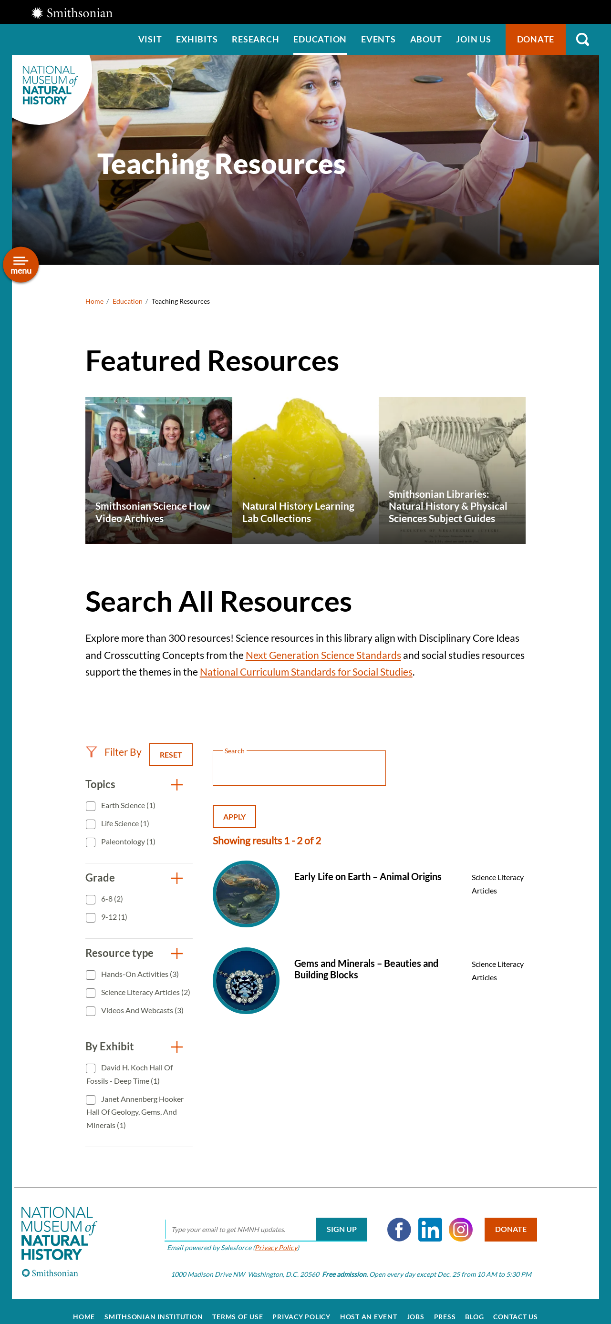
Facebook (392, 1219)
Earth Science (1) (127, 805)
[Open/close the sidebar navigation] (21, 265)
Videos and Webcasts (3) (142, 1010)
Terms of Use (237, 1306)
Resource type (119, 952)
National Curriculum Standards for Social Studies (306, 671)
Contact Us (515, 1306)
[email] (259, 1219)
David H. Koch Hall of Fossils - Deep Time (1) (129, 1074)
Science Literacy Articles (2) (145, 991)
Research (255, 39)
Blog (474, 1306)
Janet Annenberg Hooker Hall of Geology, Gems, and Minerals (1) (135, 1111)
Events (378, 39)
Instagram (454, 1219)
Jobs (416, 1306)
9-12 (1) (113, 916)
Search (582, 39)
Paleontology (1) (127, 841)
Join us (473, 39)
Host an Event (368, 1306)
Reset (171, 754)
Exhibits (196, 39)
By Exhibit (109, 1046)
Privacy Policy (269, 1236)
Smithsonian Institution (153, 1306)
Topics (100, 784)
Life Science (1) (124, 823)
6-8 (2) (111, 898)
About (426, 39)
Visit (150, 39)
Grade (100, 877)
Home (94, 301)
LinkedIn (423, 1219)
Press (445, 1306)
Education (320, 39)
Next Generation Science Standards (323, 655)
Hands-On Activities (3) (139, 973)
